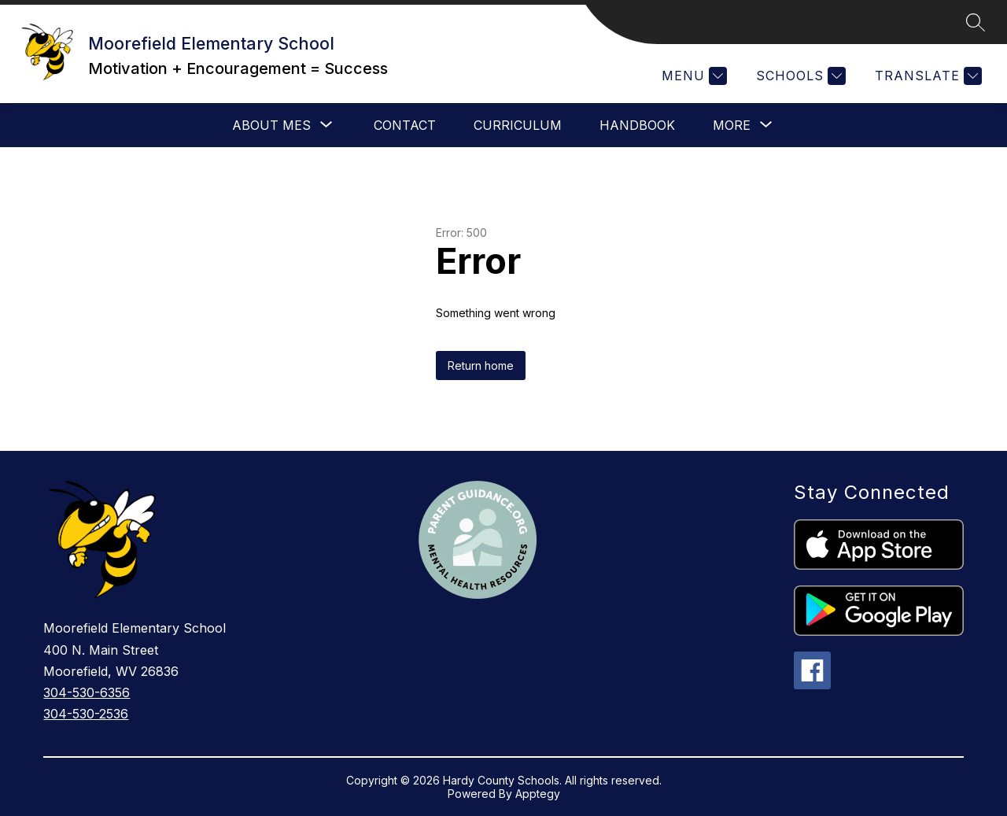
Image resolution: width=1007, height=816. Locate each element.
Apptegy (537, 793)
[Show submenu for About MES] (271, 125)
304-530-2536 (85, 714)
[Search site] (975, 22)
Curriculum (518, 125)
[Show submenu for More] (732, 125)
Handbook (637, 125)
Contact (405, 125)
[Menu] (692, 76)
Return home (481, 365)
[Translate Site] (926, 76)
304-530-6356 (86, 692)
